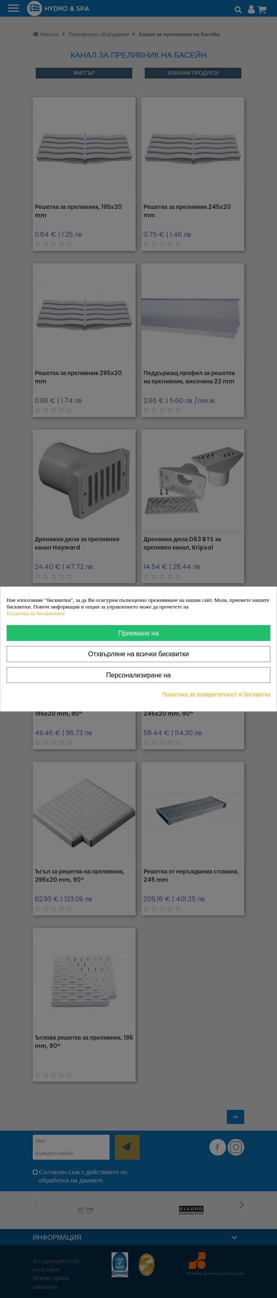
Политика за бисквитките (36, 613)
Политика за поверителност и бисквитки (216, 694)
